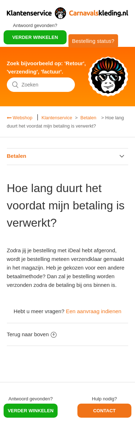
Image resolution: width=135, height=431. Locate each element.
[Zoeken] (41, 84)
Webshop (22, 117)
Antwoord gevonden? (35, 25)
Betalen (88, 117)
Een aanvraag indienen (93, 311)
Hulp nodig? (104, 398)
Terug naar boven (32, 334)
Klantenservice (56, 117)
